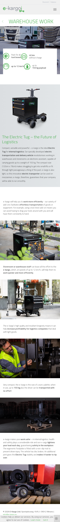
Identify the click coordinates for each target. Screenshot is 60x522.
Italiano (53, 2)
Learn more (35, 520)
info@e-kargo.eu (10, 514)
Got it (45, 520)
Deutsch (46, 2)
